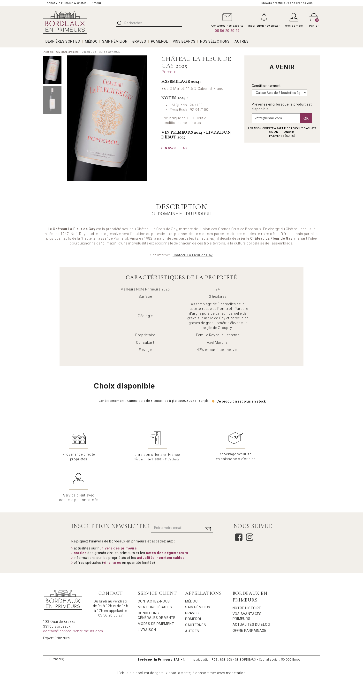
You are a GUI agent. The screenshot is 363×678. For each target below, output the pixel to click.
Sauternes (195, 584)
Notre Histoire (247, 567)
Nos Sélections (215, 41)
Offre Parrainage (249, 589)
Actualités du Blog (251, 583)
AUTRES (241, 41)
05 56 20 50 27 (227, 31)
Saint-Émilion (197, 566)
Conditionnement (267, 86)
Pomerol (74, 52)
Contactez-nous (154, 560)
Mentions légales (155, 566)
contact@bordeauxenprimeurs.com (73, 590)
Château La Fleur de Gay (193, 255)
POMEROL (159, 41)
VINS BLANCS (184, 41)
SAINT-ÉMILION (114, 41)
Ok (306, 118)
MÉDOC (91, 41)
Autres (192, 590)
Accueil (48, 52)
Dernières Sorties (62, 41)
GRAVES (139, 41)
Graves (192, 572)
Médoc (191, 560)
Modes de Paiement (156, 583)
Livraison (147, 589)
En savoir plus (174, 148)
